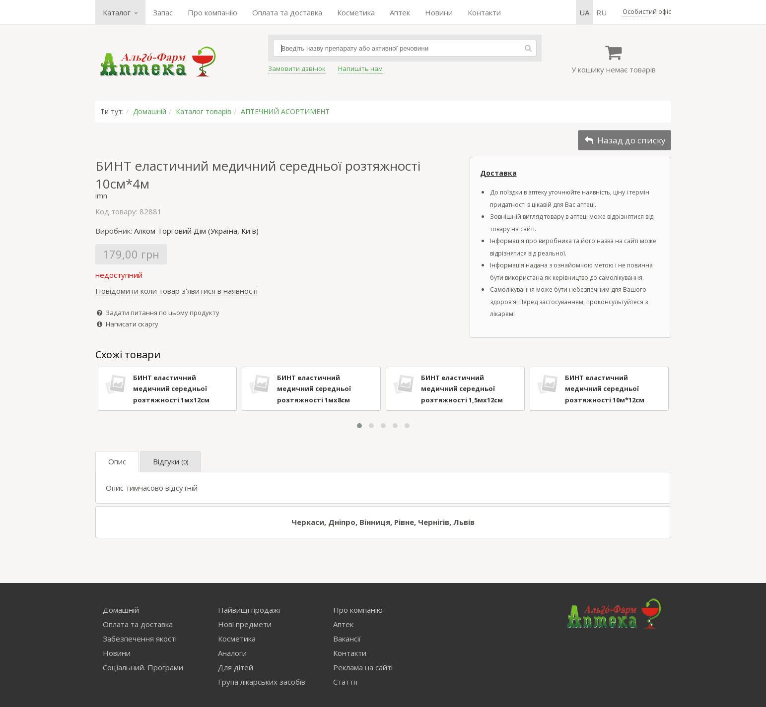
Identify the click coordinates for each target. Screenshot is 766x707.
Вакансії (347, 638)
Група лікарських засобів (261, 682)
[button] (359, 426)
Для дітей (235, 667)
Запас (163, 12)
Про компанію (212, 12)
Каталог (120, 12)
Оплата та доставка (287, 12)
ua (584, 12)
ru (601, 12)
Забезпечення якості (140, 638)
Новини (439, 12)
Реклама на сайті (363, 667)
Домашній (149, 111)
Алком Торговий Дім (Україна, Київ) (196, 231)
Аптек (400, 12)
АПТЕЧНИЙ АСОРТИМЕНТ (285, 111)
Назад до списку (624, 140)
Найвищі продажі (249, 610)
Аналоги (232, 653)
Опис (117, 461)
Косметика (356, 12)
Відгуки (170, 461)
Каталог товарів (203, 111)
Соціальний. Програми (143, 667)
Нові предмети (245, 624)
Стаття (345, 682)
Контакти (484, 12)
